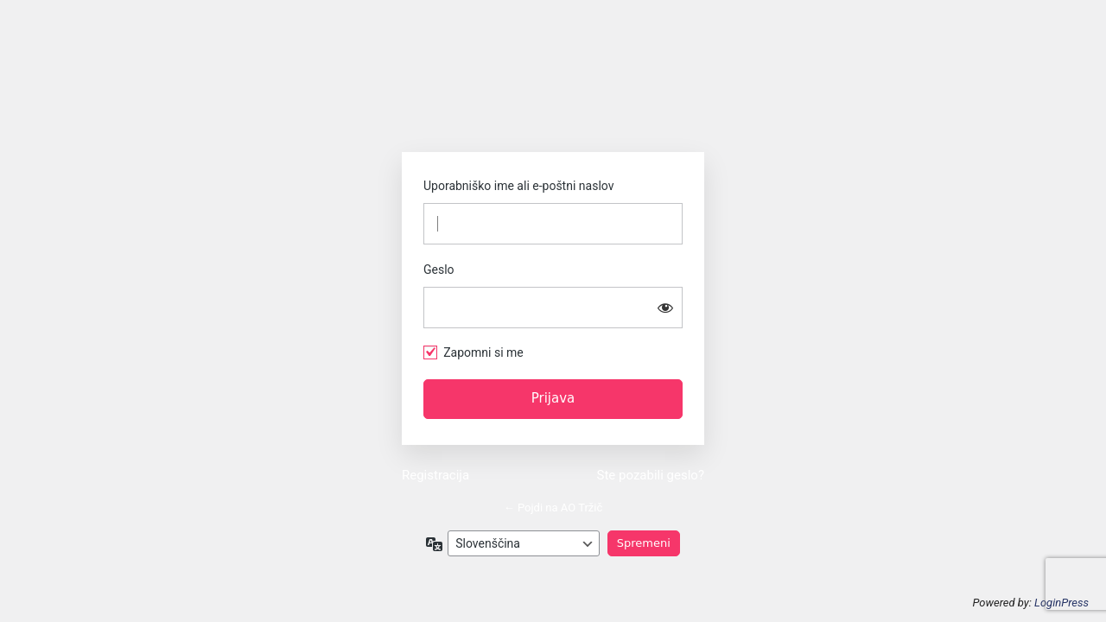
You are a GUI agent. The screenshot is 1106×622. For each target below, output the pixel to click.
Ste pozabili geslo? (650, 475)
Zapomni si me (483, 352)
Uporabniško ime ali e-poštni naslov (518, 186)
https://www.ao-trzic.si (553, 95)
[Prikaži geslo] (665, 307)
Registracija (435, 475)
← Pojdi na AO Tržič (553, 507)
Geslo (438, 269)
